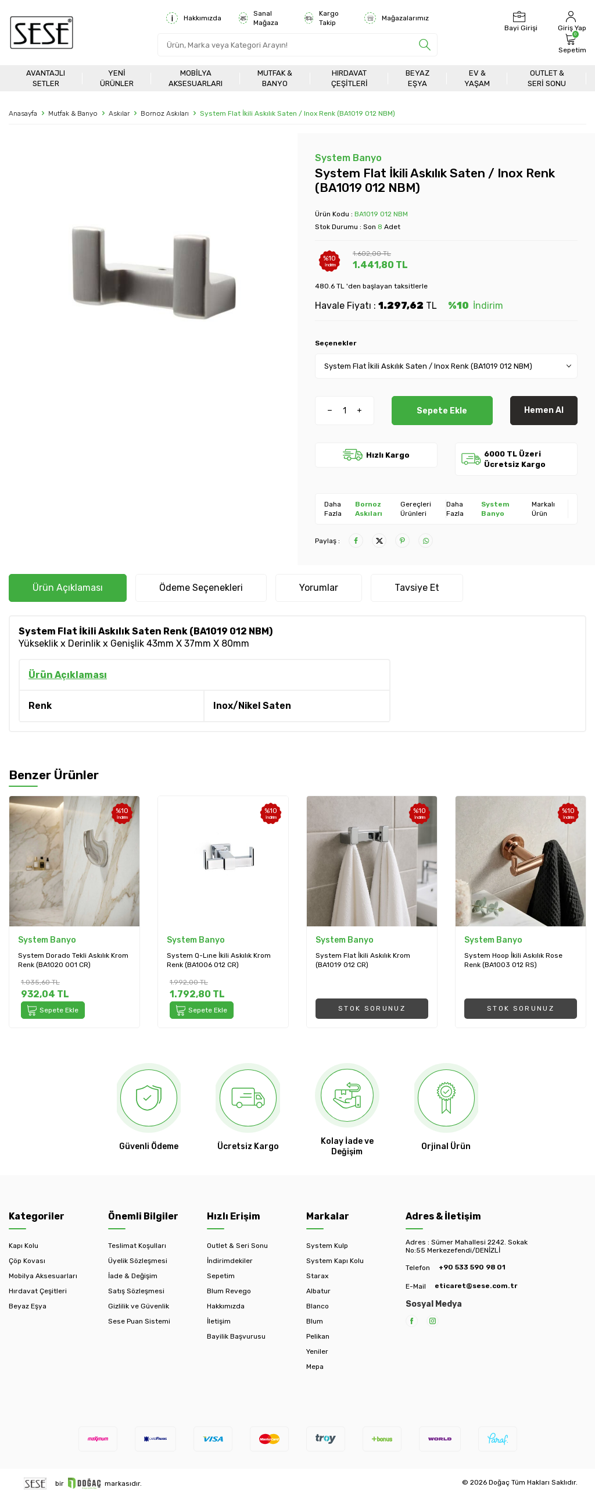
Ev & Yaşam (477, 78)
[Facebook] (412, 1321)
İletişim (219, 1321)
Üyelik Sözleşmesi (137, 1261)
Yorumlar (318, 587)
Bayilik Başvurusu (236, 1336)
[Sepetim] (570, 44)
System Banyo (348, 157)
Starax (317, 1276)
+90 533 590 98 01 (472, 1267)
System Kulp (327, 1246)
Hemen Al (544, 410)
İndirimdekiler (230, 1261)
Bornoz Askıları (165, 113)
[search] (425, 45)
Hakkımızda (193, 18)
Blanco (317, 1306)
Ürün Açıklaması (68, 587)
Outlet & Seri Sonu (547, 78)
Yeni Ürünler (117, 78)
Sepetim (221, 1276)
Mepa (315, 1367)
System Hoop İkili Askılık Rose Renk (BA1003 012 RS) (513, 960)
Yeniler (317, 1351)
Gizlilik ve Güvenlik (138, 1306)
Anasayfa (23, 113)
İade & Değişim (132, 1276)
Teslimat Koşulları (137, 1246)
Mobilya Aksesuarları (196, 78)
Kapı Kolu (23, 1246)
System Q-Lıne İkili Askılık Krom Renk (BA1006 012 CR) (219, 960)
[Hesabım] (570, 21)
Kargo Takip (321, 18)
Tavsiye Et (417, 587)
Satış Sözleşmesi (136, 1291)
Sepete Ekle (442, 410)
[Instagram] (432, 1321)
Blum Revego (229, 1291)
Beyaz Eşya (417, 78)
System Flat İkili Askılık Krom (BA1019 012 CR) (363, 960)
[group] (149, 282)
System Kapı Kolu (335, 1261)
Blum (314, 1321)
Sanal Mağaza (258, 18)
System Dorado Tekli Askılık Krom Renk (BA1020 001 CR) (73, 960)
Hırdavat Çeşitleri (349, 78)
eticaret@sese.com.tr (476, 1286)
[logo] (41, 32)
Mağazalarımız (396, 18)
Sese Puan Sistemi (139, 1321)
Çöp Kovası (27, 1261)
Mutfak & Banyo (274, 78)
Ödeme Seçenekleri (201, 587)
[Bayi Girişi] (519, 21)
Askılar (119, 113)
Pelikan (317, 1336)
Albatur (318, 1291)
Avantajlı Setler (45, 78)
